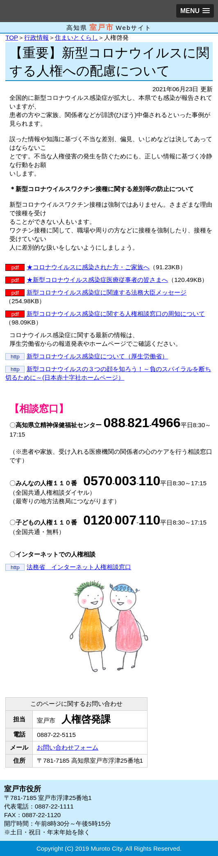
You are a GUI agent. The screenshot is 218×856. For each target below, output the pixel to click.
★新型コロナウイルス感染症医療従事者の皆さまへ (97, 279)
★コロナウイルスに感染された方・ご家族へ (88, 267)
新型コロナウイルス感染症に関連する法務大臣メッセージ (106, 292)
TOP (11, 37)
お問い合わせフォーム (67, 747)
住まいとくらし (76, 37)
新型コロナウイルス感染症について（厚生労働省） (97, 356)
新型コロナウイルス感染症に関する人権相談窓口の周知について (116, 313)
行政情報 (36, 37)
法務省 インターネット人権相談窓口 (79, 566)
